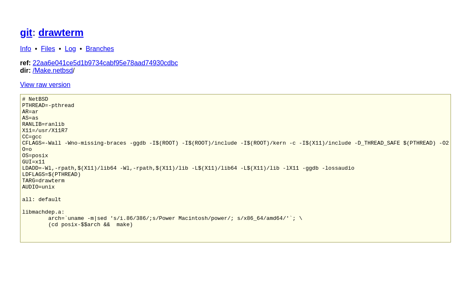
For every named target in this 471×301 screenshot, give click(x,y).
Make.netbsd (54, 70)
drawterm (61, 32)
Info (25, 48)
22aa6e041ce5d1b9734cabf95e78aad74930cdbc (105, 62)
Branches (100, 48)
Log (70, 48)
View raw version (45, 84)
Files (48, 48)
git (26, 32)
